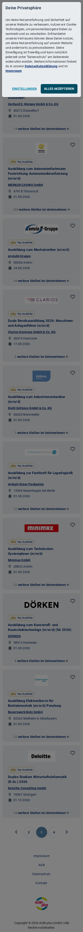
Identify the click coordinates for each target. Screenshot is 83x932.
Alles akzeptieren (59, 88)
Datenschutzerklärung (41, 66)
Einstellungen (24, 88)
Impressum (14, 71)
